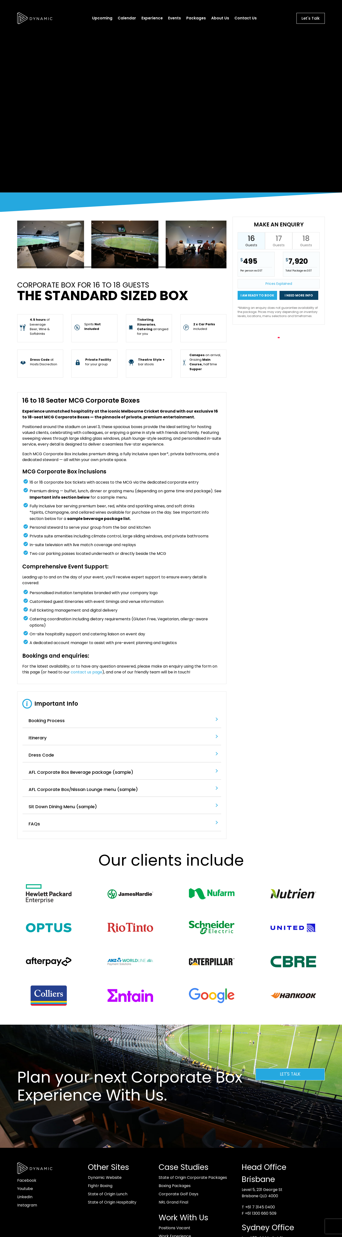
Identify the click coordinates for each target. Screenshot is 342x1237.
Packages (196, 18)
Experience (152, 18)
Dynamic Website (105, 1177)
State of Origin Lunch (107, 1194)
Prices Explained (278, 283)
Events (174, 18)
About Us (220, 18)
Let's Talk (311, 18)
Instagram (27, 1205)
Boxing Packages (175, 1186)
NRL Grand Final (173, 1202)
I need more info (299, 295)
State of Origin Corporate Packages (193, 1177)
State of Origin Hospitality (112, 1202)
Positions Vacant (174, 1228)
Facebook (26, 1180)
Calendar (127, 18)
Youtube (25, 1188)
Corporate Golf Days (178, 1194)
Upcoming (102, 18)
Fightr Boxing (100, 1186)
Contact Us (245, 18)
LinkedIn (24, 1197)
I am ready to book (257, 295)
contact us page (86, 672)
